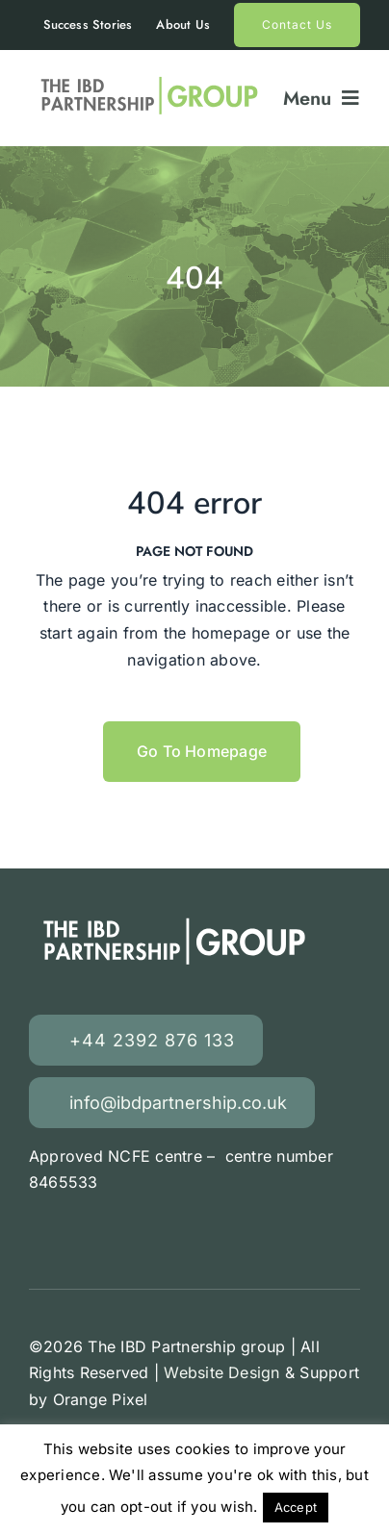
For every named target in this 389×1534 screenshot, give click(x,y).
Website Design (221, 1372)
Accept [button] (295, 1507)
